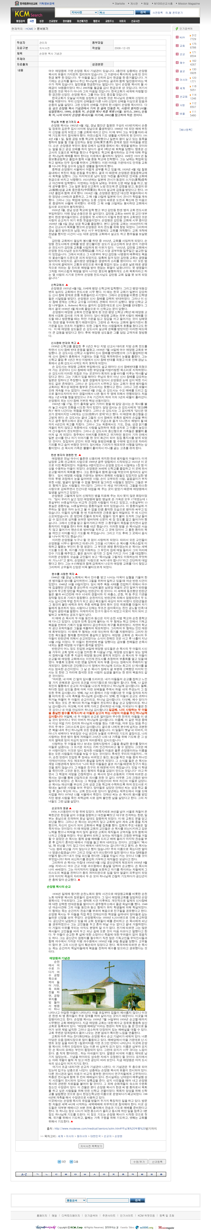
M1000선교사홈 (163, 3)
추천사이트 (109, 1215)
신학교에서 (57, 285)
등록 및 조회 (166, 1215)
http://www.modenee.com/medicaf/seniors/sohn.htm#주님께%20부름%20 (100, 1128)
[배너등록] (185, 129)
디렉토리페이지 (71, 1215)
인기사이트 (126, 1215)
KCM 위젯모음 (146, 1215)
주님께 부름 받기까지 (63, 122)
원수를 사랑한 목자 (63, 574)
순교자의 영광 (60, 808)
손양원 (118, 1136)
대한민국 (95, 1136)
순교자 (108, 1136)
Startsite (120, 3)
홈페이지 (42, 1215)
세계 (60, 1136)
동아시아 (82, 1136)
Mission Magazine (189, 3)
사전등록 (157, 12)
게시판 (134, 3)
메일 (146, 3)
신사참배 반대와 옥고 (63, 343)
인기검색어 (91, 1215)
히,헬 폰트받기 (174, 12)
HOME (29, 28)
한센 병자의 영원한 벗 (64, 455)
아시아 (70, 1136)
